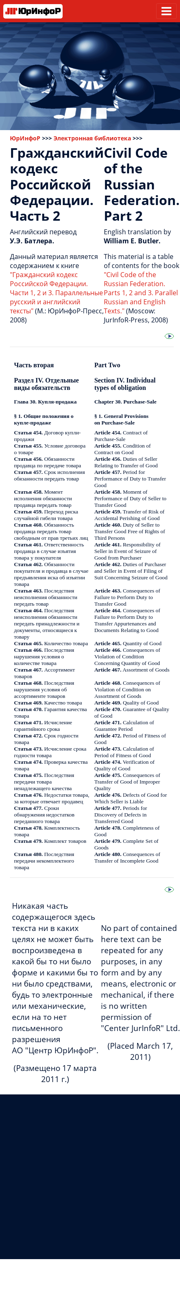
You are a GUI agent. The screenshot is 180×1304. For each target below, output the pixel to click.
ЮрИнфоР (25, 138)
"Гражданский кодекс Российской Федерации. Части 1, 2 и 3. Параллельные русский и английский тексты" (56, 292)
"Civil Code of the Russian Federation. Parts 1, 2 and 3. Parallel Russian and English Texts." (141, 292)
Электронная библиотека (92, 138)
